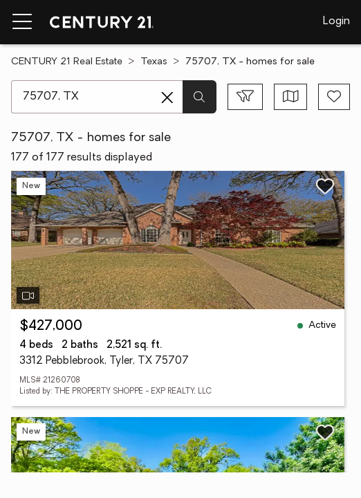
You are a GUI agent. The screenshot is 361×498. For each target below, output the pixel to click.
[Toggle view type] (291, 97)
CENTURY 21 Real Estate (66, 62)
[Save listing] (325, 186)
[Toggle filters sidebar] (245, 97)
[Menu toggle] (22, 22)
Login (336, 21)
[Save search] (334, 97)
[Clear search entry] (167, 97)
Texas (153, 62)
